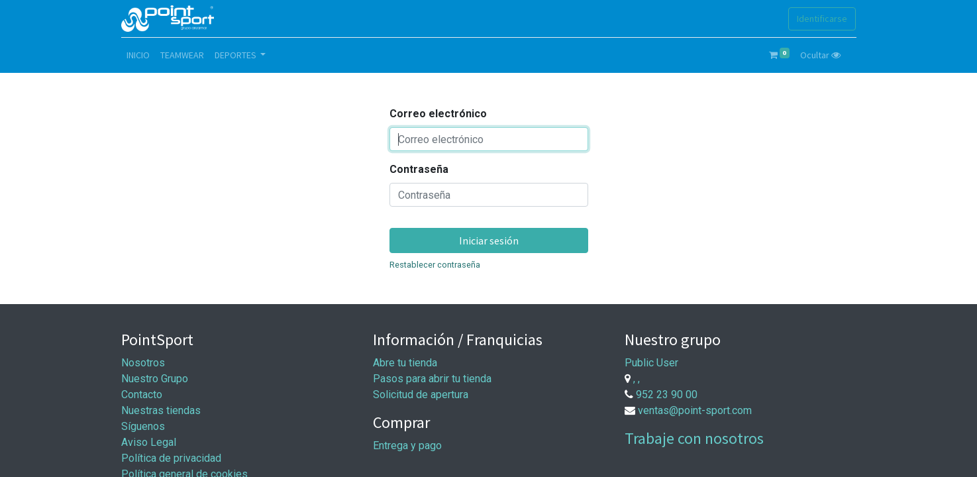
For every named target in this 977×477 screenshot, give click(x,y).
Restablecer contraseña (434, 265)
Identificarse (822, 19)
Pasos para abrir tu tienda (432, 378)
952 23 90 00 (666, 394)
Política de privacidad (171, 458)
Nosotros (143, 362)
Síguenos (143, 426)
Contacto (141, 394)
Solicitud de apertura (420, 394)
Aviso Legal (148, 442)
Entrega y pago (407, 445)
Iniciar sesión (489, 240)
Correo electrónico (438, 113)
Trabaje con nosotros (694, 438)
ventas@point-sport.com (695, 410)
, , (636, 378)
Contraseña (418, 169)
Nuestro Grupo (154, 378)
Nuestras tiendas (161, 410)
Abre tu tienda (405, 362)
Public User (651, 362)
